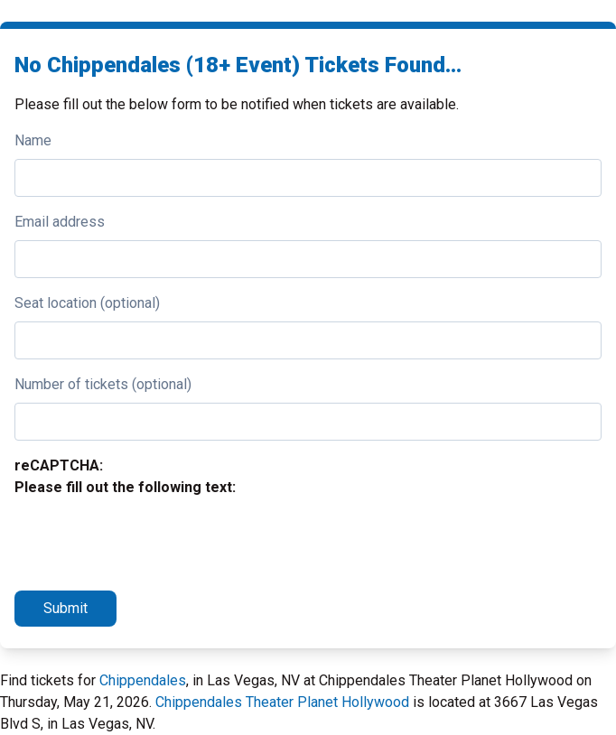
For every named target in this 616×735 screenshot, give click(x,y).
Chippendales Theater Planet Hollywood (282, 702)
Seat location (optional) (87, 303)
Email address (59, 221)
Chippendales (142, 680)
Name (32, 140)
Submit (65, 608)
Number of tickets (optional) (102, 384)
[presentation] (151, 541)
